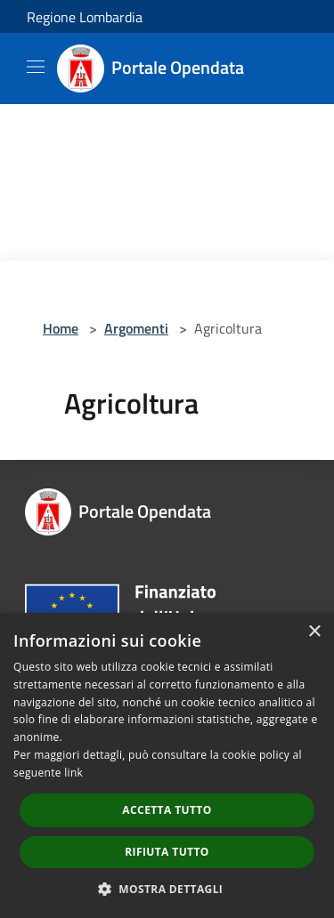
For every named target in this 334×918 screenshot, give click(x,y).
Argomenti (136, 328)
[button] (167, 889)
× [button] (314, 632)
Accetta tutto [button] (166, 809)
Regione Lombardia (85, 17)
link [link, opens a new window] (73, 772)
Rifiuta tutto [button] (167, 851)
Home (60, 328)
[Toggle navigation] (35, 66)
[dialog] (167, 765)
